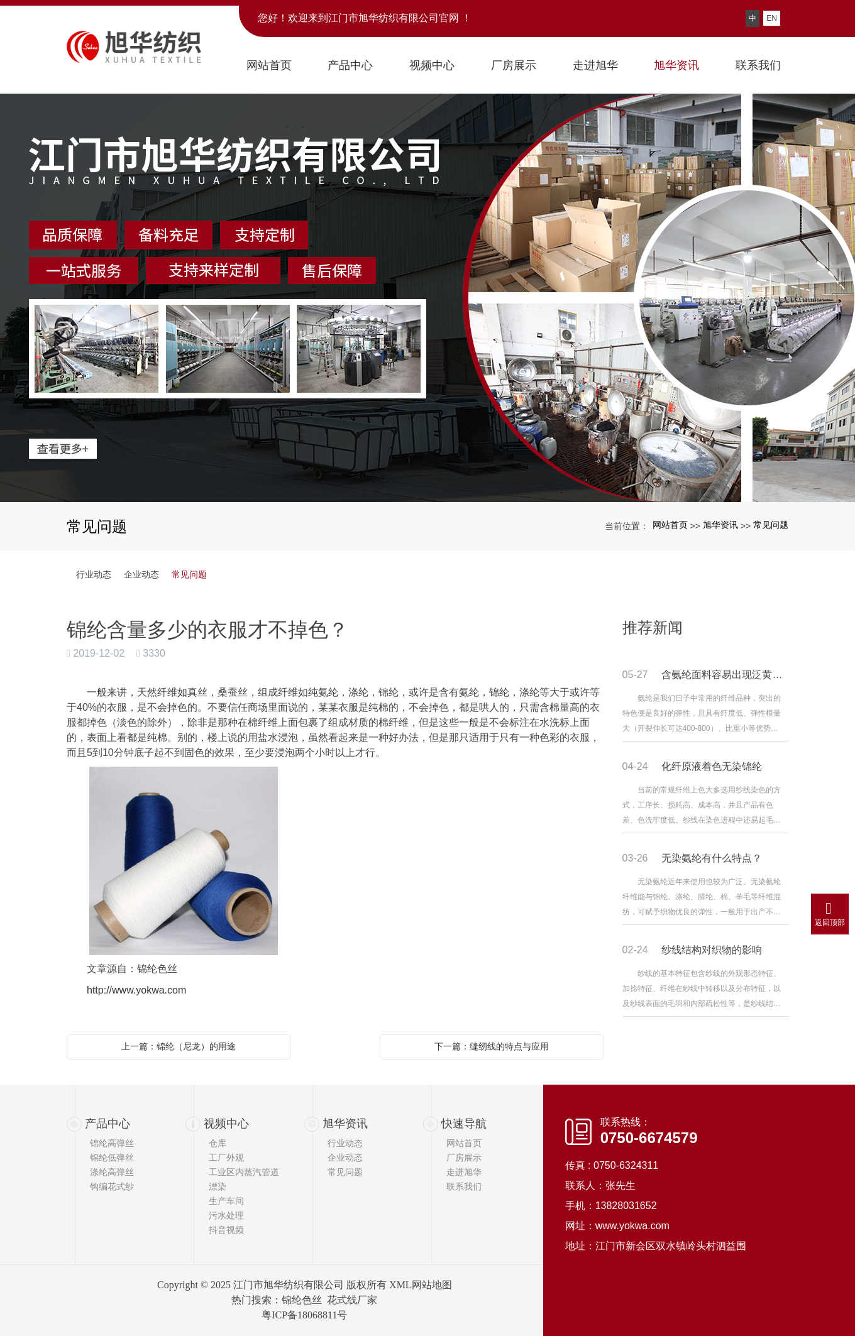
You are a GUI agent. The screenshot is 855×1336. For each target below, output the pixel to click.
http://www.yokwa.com (136, 990)
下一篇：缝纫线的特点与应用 (491, 1046)
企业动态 (141, 574)
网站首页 (670, 525)
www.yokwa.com (632, 1225)
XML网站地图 (420, 1284)
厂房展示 (464, 1158)
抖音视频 (226, 1230)
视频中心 (226, 1123)
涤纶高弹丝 (112, 1172)
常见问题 (770, 525)
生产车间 (226, 1201)
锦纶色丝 (302, 1300)
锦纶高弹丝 (112, 1143)
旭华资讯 (720, 525)
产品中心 (107, 1123)
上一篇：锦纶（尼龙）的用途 (178, 1046)
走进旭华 (464, 1172)
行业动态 (93, 574)
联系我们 (464, 1186)
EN (771, 18)
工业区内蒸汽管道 (244, 1172)
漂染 (217, 1186)
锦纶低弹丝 (112, 1158)
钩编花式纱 (112, 1186)
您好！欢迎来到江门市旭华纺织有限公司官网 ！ (365, 18)
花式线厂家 (352, 1300)
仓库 (217, 1143)
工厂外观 (226, 1158)
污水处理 (226, 1215)
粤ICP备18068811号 (304, 1315)
